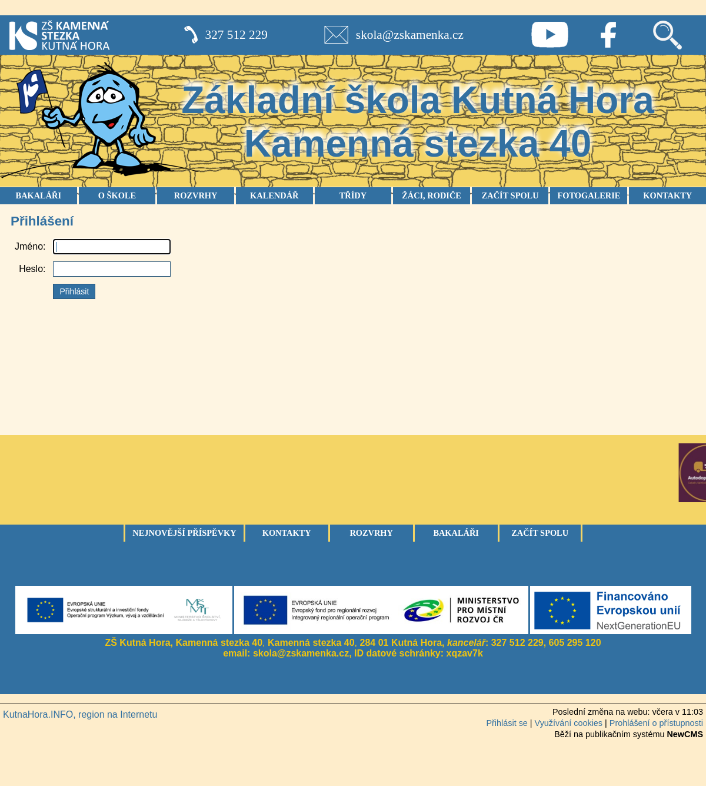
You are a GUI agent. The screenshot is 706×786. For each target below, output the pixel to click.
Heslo (31, 269)
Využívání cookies (568, 723)
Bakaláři (456, 533)
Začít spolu (539, 533)
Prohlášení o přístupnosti (656, 723)
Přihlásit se (506, 723)
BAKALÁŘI (39, 195)
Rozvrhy (371, 533)
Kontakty (286, 533)
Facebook (608, 34)
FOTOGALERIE (588, 195)
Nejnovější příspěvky (184, 533)
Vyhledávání (667, 34)
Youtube (549, 34)
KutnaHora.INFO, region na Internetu (80, 714)
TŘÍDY (353, 195)
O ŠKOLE (117, 195)
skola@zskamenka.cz (410, 35)
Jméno (29, 246)
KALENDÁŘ (274, 195)
